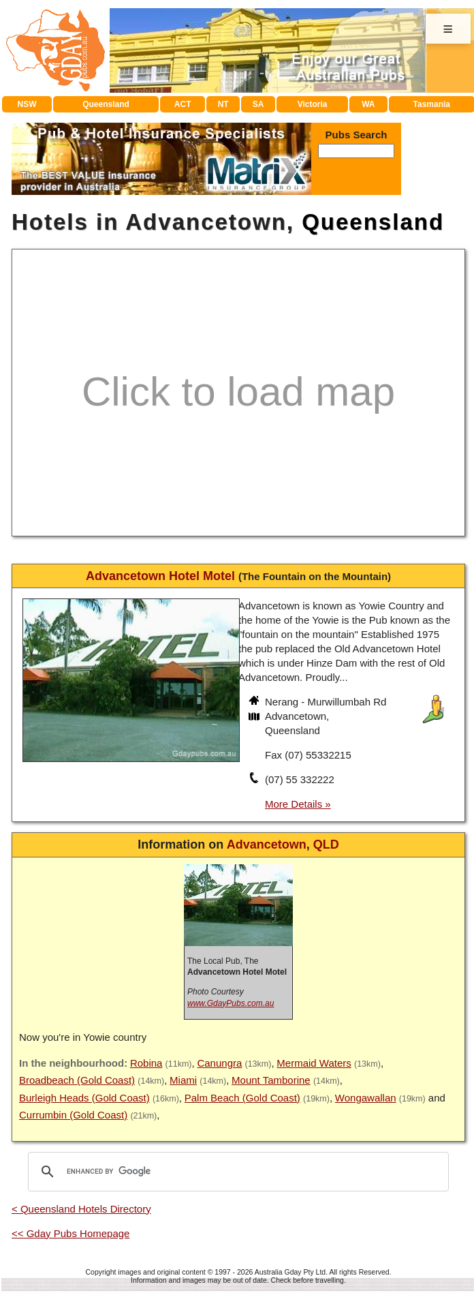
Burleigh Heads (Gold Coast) (84, 1098)
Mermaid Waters (313, 1063)
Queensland (105, 104)
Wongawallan (365, 1098)
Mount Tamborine (271, 1080)
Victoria (313, 104)
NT (223, 104)
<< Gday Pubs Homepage (70, 1233)
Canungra (219, 1063)
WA (368, 104)
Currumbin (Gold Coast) (73, 1115)
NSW (26, 104)
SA (258, 104)
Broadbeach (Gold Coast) (77, 1080)
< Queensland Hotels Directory (81, 1209)
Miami (183, 1080)
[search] (236, 1171)
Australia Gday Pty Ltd (290, 1272)
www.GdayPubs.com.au (230, 1003)
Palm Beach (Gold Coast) (242, 1098)
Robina (146, 1063)
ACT (182, 104)
